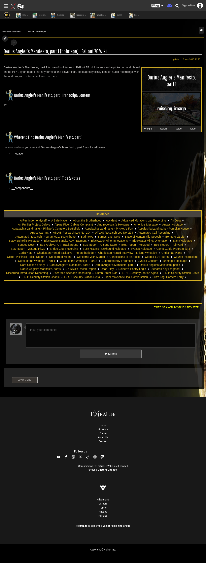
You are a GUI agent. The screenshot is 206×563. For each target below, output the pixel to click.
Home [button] (22, 15)
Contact (103, 441)
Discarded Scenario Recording (72, 273)
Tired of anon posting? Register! (177, 307)
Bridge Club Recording (64, 248)
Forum (103, 433)
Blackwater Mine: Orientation (150, 240)
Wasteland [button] (98, 15)
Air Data (176, 220)
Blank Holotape (182, 240)
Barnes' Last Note (109, 236)
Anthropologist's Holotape (113, 224)
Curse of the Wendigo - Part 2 (78, 260)
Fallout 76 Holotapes (37, 31)
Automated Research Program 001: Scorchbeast (45, 236)
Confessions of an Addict (124, 256)
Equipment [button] (78, 15)
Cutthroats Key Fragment (117, 260)
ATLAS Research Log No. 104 (72, 232)
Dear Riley (107, 269)
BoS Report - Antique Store (100, 244)
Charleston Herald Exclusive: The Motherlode (65, 252)
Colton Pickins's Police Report (25, 256)
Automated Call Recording (154, 232)
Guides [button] (117, 15)
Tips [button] (133, 15)
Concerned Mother (60, 256)
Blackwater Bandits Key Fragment (65, 240)
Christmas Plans (172, 252)
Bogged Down (26, 244)
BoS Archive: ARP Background (59, 244)
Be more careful (175, 236)
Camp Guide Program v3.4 (173, 248)
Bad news (87, 236)
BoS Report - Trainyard (168, 244)
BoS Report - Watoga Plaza (28, 248)
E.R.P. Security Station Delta (82, 277)
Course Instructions (186, 256)
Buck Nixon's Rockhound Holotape (104, 248)
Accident (111, 220)
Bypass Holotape (141, 248)
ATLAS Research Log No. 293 (114, 232)
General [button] (39, 15)
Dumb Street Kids (106, 273)
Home (103, 425)
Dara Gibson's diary (32, 264)
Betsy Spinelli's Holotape (24, 240)
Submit (110, 353)
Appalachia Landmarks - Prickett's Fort (109, 228)
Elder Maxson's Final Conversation (126, 277)
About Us (103, 437)
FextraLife (82, 525)
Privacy (103, 511)
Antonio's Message (146, 224)
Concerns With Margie (91, 256)
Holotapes (102, 214)
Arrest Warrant (39, 232)
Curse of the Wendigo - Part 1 (36, 260)
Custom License (107, 469)
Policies (103, 515)
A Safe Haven (60, 220)
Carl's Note (26, 252)
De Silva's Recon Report (81, 269)
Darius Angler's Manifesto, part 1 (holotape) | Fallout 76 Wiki (55, 51)
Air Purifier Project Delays (34, 224)
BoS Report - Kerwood (135, 244)
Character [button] (58, 15)
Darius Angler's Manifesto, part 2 (69, 264)
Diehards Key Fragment (165, 269)
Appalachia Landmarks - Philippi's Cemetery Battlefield (46, 228)
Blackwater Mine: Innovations (109, 240)
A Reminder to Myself (33, 220)
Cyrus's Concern (148, 260)
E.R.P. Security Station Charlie (41, 277)
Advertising (103, 499)
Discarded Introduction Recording (27, 273)
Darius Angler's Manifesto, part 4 (160, 264)
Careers (103, 503)
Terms (103, 507)
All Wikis (103, 429)
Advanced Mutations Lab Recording (143, 220)
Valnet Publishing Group (116, 525)
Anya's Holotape (172, 224)
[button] (157, 5)
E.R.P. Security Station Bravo (181, 273)
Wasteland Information (12, 31)
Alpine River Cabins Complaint (74, 224)
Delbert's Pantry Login (132, 269)
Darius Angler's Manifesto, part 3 (115, 264)
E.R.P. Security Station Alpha (140, 273)
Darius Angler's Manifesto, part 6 (40, 269)
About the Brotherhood (87, 220)
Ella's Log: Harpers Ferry (167, 277)
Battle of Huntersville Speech (143, 236)
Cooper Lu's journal (157, 256)
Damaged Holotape (175, 260)
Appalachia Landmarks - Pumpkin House (163, 228)
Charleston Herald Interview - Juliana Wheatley (127, 252)
